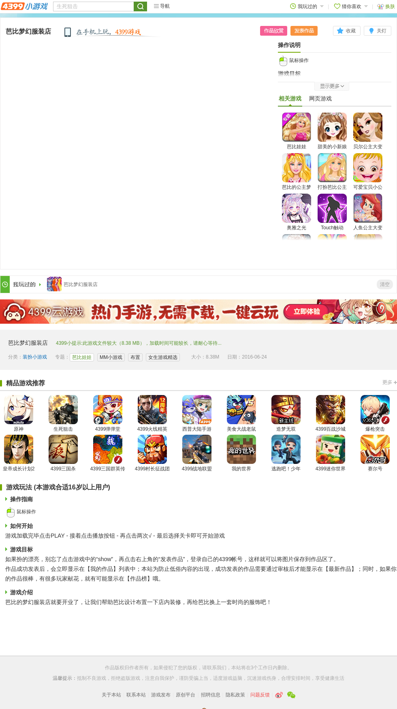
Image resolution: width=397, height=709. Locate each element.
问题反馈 (260, 695)
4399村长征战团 (152, 453)
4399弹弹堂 (107, 413)
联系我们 (216, 668)
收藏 (351, 31)
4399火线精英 (152, 413)
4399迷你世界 (331, 453)
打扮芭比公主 (332, 171)
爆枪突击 (375, 413)
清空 (385, 284)
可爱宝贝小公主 (367, 176)
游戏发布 (161, 695)
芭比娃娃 (296, 131)
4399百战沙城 (331, 413)
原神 (18, 413)
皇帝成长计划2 (19, 453)
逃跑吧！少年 (286, 453)
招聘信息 (210, 695)
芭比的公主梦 (296, 171)
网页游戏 (320, 98)
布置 (135, 357)
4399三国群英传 (108, 453)
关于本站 (111, 695)
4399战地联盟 (197, 453)
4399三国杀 (63, 453)
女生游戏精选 (162, 357)
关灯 (381, 31)
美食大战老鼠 (241, 413)
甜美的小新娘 (332, 131)
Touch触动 (332, 212)
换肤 (386, 6)
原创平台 (185, 695)
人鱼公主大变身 (367, 217)
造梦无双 (286, 413)
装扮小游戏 (35, 357)
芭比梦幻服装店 (28, 31)
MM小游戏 (111, 357)
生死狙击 (63, 413)
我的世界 (241, 453)
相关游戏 (290, 100)
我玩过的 (307, 6)
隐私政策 (235, 695)
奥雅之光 (296, 212)
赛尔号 (375, 453)
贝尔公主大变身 (367, 136)
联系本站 (136, 695)
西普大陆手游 (196, 413)
